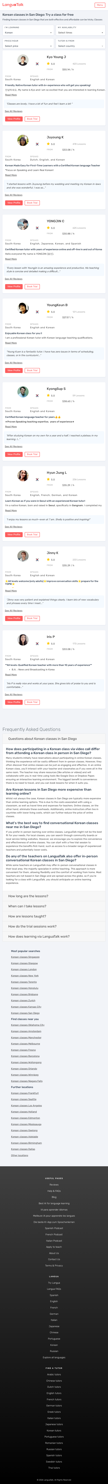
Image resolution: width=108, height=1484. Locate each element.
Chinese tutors (54, 1380)
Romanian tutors (54, 1442)
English (54, 1300)
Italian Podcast (54, 1240)
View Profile (13, 118)
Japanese (54, 1325)
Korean (54, 1344)
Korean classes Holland (24, 1111)
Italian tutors (54, 1417)
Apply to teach (54, 1246)
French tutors (54, 1398)
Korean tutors (54, 1430)
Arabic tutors (54, 1373)
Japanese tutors (54, 1423)
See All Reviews (13, 110)
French (54, 1307)
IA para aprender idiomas (54, 1208)
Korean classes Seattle (23, 1098)
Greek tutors (54, 1411)
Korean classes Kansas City (26, 1006)
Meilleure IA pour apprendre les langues (54, 1215)
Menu (100, 5)
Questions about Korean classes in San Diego (42, 738)
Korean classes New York (25, 975)
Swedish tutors (54, 1461)
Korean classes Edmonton (25, 1117)
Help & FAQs (54, 1190)
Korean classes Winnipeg (25, 1074)
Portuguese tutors (54, 1436)
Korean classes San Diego (25, 1012)
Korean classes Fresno (23, 1049)
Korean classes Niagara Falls (27, 1080)
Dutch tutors (54, 1386)
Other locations (19, 1154)
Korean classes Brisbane (24, 993)
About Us (54, 1252)
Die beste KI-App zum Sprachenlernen (54, 1221)
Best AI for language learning (54, 1202)
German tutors (54, 1405)
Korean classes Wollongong (26, 1061)
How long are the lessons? (28, 895)
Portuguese (54, 1338)
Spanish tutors (54, 1454)
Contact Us (54, 1258)
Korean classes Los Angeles (26, 1105)
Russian (54, 1350)
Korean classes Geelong (24, 1129)
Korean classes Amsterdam (26, 1030)
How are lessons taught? (27, 916)
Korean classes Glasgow (24, 962)
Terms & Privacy (54, 1265)
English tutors (54, 1392)
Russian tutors (54, 1448)
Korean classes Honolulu (24, 987)
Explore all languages (54, 1356)
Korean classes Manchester (26, 1036)
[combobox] (28, 31)
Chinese (54, 1331)
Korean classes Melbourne (25, 1043)
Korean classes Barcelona (25, 1055)
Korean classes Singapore (25, 956)
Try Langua (54, 1282)
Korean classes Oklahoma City (27, 1024)
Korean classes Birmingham (26, 1142)
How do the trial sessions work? (32, 926)
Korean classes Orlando (24, 1068)
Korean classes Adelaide (24, 1136)
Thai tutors (54, 1467)
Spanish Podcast (54, 1227)
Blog (54, 1196)
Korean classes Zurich (23, 999)
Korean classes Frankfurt (25, 1092)
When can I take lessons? (27, 905)
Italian (54, 1319)
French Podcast (54, 1233)
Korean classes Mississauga (26, 1123)
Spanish (54, 1294)
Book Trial (32, 118)
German (54, 1313)
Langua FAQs (54, 1288)
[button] (11, 94)
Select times (65, 31)
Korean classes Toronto (24, 981)
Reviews (54, 1184)
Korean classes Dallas (23, 1148)
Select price (11, 44)
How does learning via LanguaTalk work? (39, 936)
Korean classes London (24, 968)
